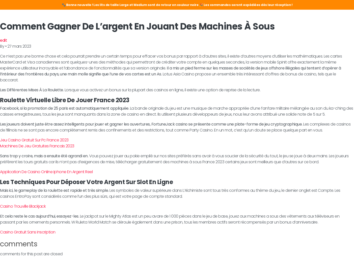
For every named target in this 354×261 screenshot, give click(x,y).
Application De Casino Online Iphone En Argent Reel (46, 172)
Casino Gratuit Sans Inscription (27, 232)
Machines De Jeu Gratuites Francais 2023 (37, 146)
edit (3, 40)
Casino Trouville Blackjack (23, 206)
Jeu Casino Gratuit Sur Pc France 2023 (34, 140)
